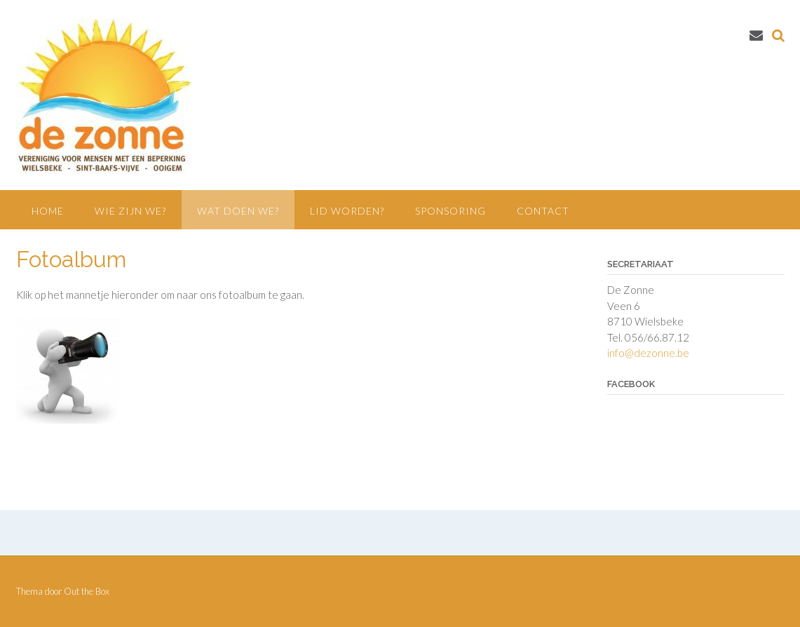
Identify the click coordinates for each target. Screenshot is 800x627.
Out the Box (86, 591)
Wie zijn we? (130, 211)
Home (48, 211)
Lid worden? (347, 211)
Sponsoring (450, 211)
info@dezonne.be (648, 352)
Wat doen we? (238, 211)
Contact (543, 211)
